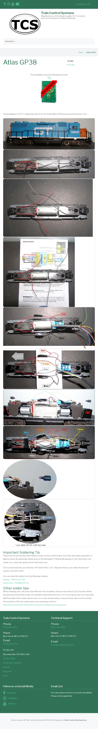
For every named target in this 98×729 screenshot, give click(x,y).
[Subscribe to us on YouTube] (12, 4)
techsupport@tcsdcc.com (62, 645)
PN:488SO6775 (21, 583)
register (86, 4)
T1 (49, 78)
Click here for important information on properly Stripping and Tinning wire (34, 605)
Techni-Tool (8, 583)
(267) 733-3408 (58, 627)
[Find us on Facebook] (5, 4)
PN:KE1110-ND (18, 580)
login (77, 4)
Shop (5, 676)
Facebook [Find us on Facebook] (11, 693)
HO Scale (70, 65)
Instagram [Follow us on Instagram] (12, 698)
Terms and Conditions (12, 663)
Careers (6, 667)
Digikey (6, 580)
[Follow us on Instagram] (8, 4)
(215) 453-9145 (10, 627)
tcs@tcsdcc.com (10, 644)
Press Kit (7, 671)
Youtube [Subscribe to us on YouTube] (11, 703)
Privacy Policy (9, 658)
